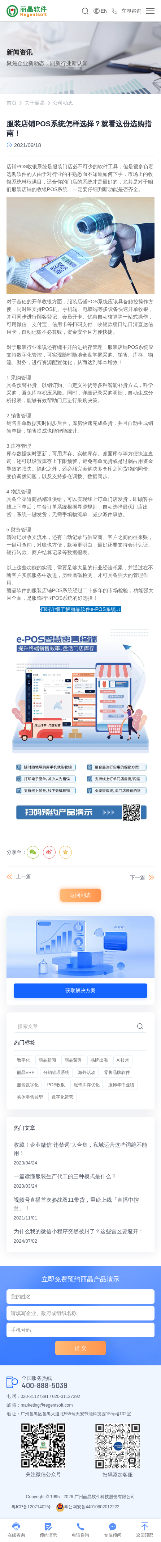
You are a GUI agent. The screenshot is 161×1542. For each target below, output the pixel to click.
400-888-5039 (45, 1385)
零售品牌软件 (117, 1072)
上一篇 (23, 876)
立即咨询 (131, 11)
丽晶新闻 (47, 1060)
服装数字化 (28, 1084)
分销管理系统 (56, 1072)
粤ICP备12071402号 (31, 1506)
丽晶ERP (26, 1072)
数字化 (23, 1060)
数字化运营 (62, 1097)
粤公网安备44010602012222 (87, 1506)
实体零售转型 (30, 1097)
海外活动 (86, 1072)
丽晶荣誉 (73, 1060)
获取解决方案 (80, 990)
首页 (11, 103)
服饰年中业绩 (121, 1084)
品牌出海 (99, 1060)
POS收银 (56, 1084)
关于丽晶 (35, 103)
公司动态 (63, 103)
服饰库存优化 (87, 1084)
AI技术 (123, 1060)
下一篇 (137, 877)
